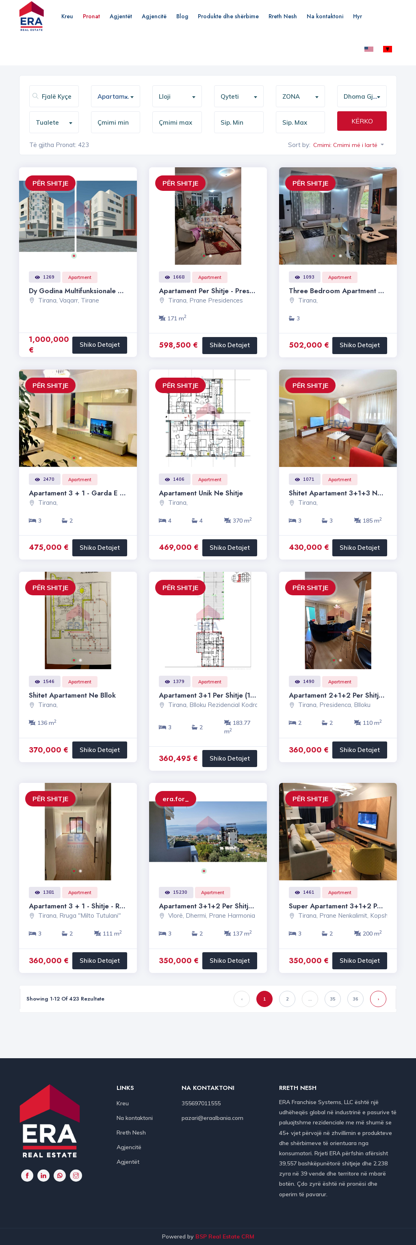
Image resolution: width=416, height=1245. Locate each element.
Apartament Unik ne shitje (201, 493)
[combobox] (116, 96)
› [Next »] (378, 999)
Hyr (357, 16)
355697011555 (201, 1103)
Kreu (67, 16)
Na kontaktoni (325, 16)
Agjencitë (154, 16)
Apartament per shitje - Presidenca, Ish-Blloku (232, 291)
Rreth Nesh (283, 16)
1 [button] (77, 259)
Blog (182, 16)
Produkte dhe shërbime (228, 16)
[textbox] (180, 97)
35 (333, 999)
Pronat (91, 16)
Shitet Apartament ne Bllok (72, 695)
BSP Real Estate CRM (224, 1236)
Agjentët (121, 16)
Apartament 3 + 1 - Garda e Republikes (92, 493)
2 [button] (83, 259)
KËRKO (362, 121)
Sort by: (299, 145)
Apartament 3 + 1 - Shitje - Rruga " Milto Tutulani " (109, 906)
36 (355, 999)
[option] (78, 216)
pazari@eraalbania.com (212, 1118)
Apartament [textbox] (116, 97)
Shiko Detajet (100, 344)
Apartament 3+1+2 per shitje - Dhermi (220, 906)
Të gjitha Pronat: (52, 145)
